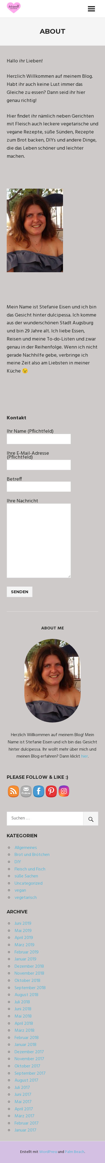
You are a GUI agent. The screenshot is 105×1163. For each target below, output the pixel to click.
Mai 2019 (23, 931)
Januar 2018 (25, 1044)
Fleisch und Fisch (30, 869)
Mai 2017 (23, 1102)
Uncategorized (29, 883)
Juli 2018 (22, 1002)
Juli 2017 (22, 1087)
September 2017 (30, 1073)
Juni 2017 (23, 1094)
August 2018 (26, 995)
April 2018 (24, 1023)
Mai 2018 (23, 1016)
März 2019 (24, 945)
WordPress (48, 1152)
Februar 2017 (27, 1123)
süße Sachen (26, 876)
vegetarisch (26, 897)
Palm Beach (74, 1152)
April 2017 (24, 1109)
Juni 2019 (23, 923)
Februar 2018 (27, 1038)
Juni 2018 (23, 1009)
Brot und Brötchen (32, 854)
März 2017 (24, 1116)
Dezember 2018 (29, 966)
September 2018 (30, 988)
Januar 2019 (25, 959)
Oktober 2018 (27, 980)
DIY (18, 862)
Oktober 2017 (27, 1066)
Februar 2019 (27, 952)
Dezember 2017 (29, 1052)
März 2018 (24, 1030)
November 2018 (29, 973)
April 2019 (24, 937)
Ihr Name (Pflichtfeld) (39, 434)
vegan (20, 890)
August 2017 (26, 1080)
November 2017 (29, 1059)
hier (84, 756)
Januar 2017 (25, 1130)
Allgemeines (26, 847)
